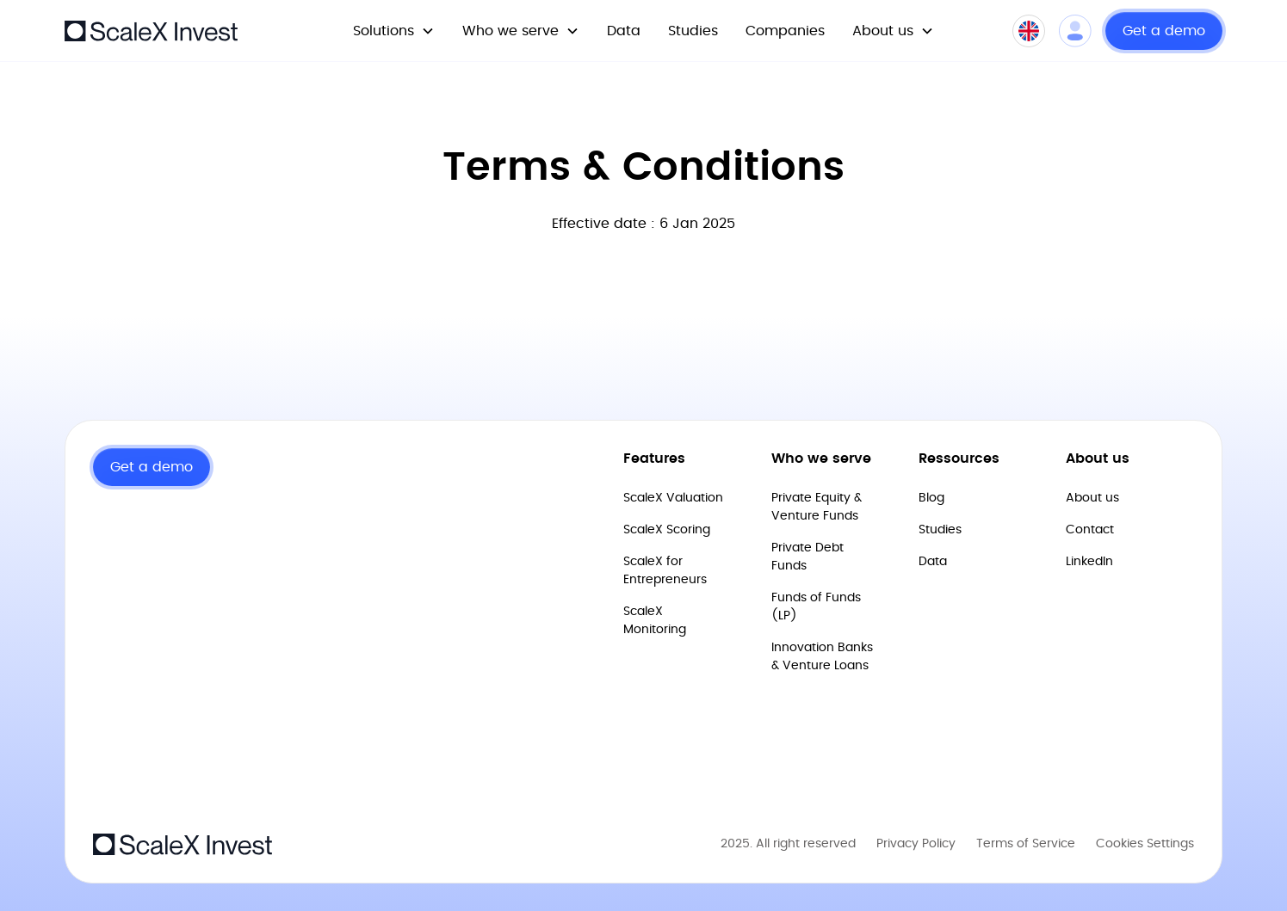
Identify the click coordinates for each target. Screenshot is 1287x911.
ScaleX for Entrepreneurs (665, 571)
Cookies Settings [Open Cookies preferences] (1145, 844)
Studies (693, 31)
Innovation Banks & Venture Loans (822, 657)
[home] (151, 30)
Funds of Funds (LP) (816, 607)
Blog (931, 498)
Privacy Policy (916, 844)
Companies (785, 31)
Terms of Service (1025, 844)
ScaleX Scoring (666, 530)
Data (623, 31)
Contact (1090, 530)
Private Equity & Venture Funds (816, 507)
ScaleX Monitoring (654, 621)
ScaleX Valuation (673, 498)
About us (1092, 498)
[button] (394, 31)
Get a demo (1164, 31)
